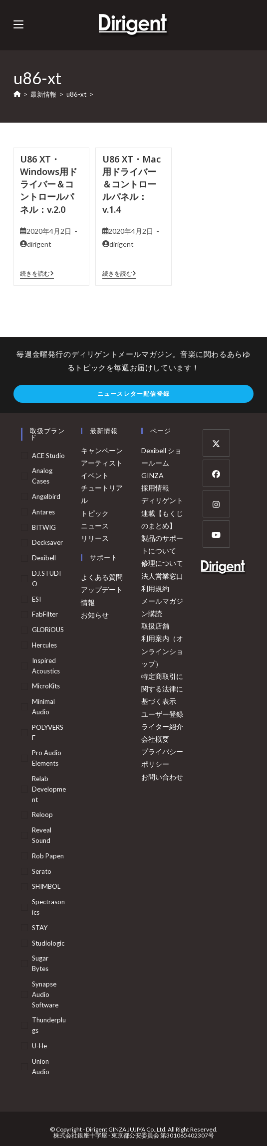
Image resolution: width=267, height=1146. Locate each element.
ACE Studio (48, 456)
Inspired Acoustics (46, 665)
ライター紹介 (162, 726)
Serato (41, 871)
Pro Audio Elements (46, 758)
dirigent (39, 244)
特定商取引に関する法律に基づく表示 (162, 688)
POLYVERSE (47, 732)
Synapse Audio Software (45, 994)
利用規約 (155, 588)
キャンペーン (102, 450)
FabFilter (45, 614)
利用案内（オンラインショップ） (162, 650)
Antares (43, 512)
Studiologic (48, 943)
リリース (95, 538)
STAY (39, 928)
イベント (95, 475)
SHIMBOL (46, 886)
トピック (95, 513)
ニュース (95, 525)
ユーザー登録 (162, 714)
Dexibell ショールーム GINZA (161, 463)
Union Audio (40, 1066)
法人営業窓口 (162, 576)
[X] (216, 443)
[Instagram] (216, 503)
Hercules (44, 645)
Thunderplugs (49, 1025)
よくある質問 (102, 577)
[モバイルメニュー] (18, 24)
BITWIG (44, 527)
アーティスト (102, 463)
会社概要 (155, 739)
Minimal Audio (43, 706)
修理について (162, 563)
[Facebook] (216, 473)
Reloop (42, 815)
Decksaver (47, 542)
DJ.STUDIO (46, 578)
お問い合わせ (162, 777)
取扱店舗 (155, 626)
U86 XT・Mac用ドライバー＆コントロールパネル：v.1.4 (131, 184)
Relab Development (49, 789)
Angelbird (46, 496)
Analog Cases (42, 476)
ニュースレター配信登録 (133, 393)
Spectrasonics (48, 907)
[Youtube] (216, 534)
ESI (36, 599)
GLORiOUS (48, 630)
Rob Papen (48, 856)
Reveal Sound (41, 835)
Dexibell (44, 558)
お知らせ (95, 615)
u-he (39, 1046)
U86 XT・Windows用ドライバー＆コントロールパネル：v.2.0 (48, 184)
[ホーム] (17, 94)
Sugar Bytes (40, 963)
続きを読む (37, 273)
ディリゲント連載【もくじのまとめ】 (162, 512)
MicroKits (46, 686)
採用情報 (155, 488)
